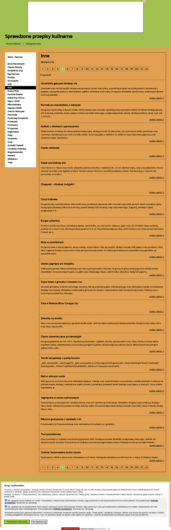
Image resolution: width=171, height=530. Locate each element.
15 (112, 69)
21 (141, 69)
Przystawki (45, 75)
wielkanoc (13, 159)
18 (127, 69)
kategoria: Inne (33, 43)
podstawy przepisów (18, 118)
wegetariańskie (15, 152)
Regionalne (13, 131)
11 (92, 69)
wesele (11, 155)
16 (117, 69)
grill (10, 84)
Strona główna (13, 43)
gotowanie (13, 80)
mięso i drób (14, 101)
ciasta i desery (15, 67)
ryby (10, 135)
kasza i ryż (13, 91)
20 (136, 69)
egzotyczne (13, 74)
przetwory (13, 125)
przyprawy (13, 128)
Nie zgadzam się (39, 522)
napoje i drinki (14, 108)
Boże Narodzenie (16, 63)
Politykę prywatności (63, 509)
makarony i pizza (16, 97)
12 (97, 69)
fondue (11, 77)
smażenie (12, 138)
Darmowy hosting (87, 529)
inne (10, 87)
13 (102, 69)
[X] (109, 529)
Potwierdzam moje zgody (16, 522)
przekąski (12, 121)
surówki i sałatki (15, 145)
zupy (10, 162)
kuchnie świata (15, 94)
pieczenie (12, 114)
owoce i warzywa (16, 111)
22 (146, 69)
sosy (10, 142)
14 (107, 69)
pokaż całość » (156, 98)
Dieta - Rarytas (15, 57)
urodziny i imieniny (17, 148)
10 (87, 69)
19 (131, 69)
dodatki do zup (15, 70)
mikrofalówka (14, 104)
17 (122, 69)
